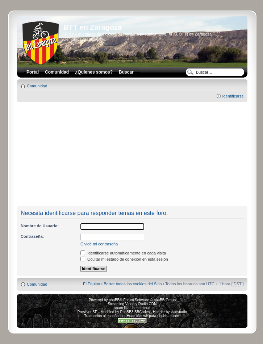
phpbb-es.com (168, 316)
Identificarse (232, 96)
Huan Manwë (137, 316)
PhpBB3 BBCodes (135, 312)
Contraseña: (32, 236)
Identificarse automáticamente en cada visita (123, 253)
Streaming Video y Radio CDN (132, 304)
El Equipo (91, 284)
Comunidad (37, 86)
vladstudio (179, 312)
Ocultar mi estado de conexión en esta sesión (124, 259)
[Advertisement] (139, 154)
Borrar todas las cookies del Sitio (133, 284)
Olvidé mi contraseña (99, 244)
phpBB (114, 300)
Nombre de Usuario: (40, 226)
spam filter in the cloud (132, 308)
